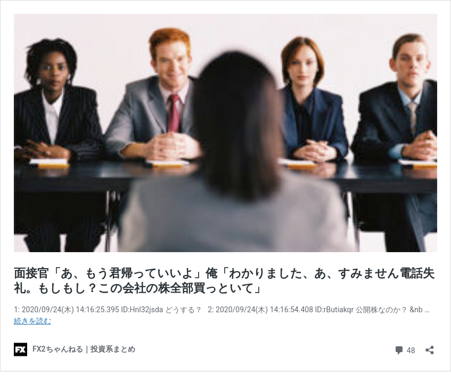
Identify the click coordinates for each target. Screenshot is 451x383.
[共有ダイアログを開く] (429, 346)
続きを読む (32, 321)
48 (404, 349)
